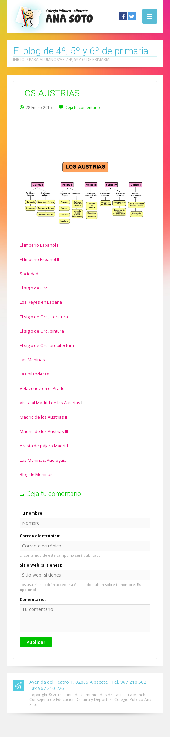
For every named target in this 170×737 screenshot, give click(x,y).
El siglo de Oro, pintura (42, 331)
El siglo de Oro (34, 288)
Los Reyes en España (41, 302)
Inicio (19, 59)
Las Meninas (32, 359)
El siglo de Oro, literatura (44, 317)
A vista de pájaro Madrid (44, 445)
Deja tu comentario (82, 107)
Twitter (132, 16)
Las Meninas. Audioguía (43, 460)
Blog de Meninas (36, 474)
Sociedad (29, 273)
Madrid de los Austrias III (44, 431)
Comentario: (33, 599)
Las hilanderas (34, 374)
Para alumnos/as (46, 59)
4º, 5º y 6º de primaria (89, 59)
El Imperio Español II (39, 259)
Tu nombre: (32, 513)
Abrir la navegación (149, 16)
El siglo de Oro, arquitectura (47, 345)
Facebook (123, 16)
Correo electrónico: (40, 536)
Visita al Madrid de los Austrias (50, 403)
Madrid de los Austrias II (43, 417)
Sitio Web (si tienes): (41, 565)
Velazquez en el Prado (42, 388)
